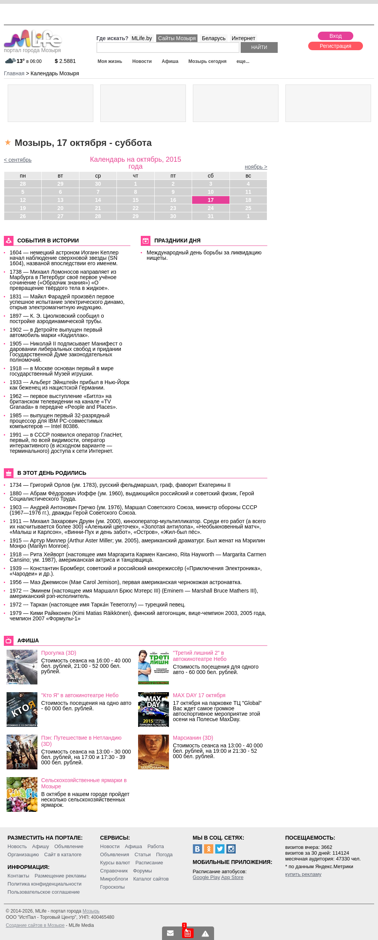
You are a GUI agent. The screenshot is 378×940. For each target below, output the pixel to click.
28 (23, 184)
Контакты (18, 876)
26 (23, 216)
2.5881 (65, 61)
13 (60, 200)
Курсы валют (115, 862)
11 (248, 192)
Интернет (243, 38)
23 (173, 208)
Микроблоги (114, 879)
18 (248, 200)
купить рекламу (303, 874)
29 (60, 184)
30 (98, 184)
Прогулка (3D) (58, 653)
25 (248, 208)
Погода (164, 854)
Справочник (114, 871)
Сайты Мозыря (177, 38)
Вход (335, 36)
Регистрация (335, 46)
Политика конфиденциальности (45, 884)
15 (136, 200)
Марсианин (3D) (193, 738)
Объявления (114, 854)
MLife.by (142, 38)
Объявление (68, 846)
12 (23, 200)
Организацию (23, 854)
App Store (232, 877)
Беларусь (213, 38)
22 (136, 208)
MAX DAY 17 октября (199, 695)
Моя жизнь (110, 61)
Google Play (206, 877)
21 (98, 208)
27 (60, 216)
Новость (17, 846)
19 (23, 208)
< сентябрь (18, 160)
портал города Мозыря (33, 47)
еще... (242, 61)
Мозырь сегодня (208, 61)
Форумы (142, 871)
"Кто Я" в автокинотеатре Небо (79, 695)
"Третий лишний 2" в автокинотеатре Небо (199, 656)
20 (60, 208)
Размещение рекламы (60, 876)
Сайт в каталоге (63, 854)
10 (211, 192)
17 (211, 200)
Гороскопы (112, 887)
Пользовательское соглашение (44, 892)
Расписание (149, 862)
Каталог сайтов (151, 879)
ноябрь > (256, 167)
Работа (155, 846)
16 (173, 200)
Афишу (40, 846)
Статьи (143, 854)
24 (211, 208)
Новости (142, 61)
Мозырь (91, 911)
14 (98, 200)
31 (211, 216)
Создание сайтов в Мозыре (35, 925)
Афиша (170, 61)
